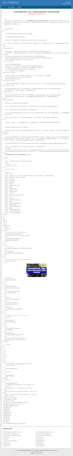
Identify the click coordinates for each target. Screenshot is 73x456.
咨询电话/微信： (68, 2)
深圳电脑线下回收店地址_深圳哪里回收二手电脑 (11, 432)
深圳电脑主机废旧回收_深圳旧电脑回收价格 (43, 435)
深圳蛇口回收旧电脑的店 (40, 444)
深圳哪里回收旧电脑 (7, 413)
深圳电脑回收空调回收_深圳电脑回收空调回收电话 (12, 435)
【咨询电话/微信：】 (36, 14)
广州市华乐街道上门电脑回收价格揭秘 (10, 440)
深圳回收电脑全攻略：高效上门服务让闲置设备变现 (16, 423)
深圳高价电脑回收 (11, 7)
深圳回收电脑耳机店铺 (40, 437)
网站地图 (56, 450)
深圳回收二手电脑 (6, 418)
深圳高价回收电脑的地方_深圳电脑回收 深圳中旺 (44, 432)
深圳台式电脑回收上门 (7, 415)
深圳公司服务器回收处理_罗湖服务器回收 (43, 433)
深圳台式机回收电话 (6, 442)
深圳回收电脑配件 (6, 417)
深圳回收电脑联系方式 (7, 407)
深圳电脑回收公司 (6, 410)
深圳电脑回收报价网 (6, 444)
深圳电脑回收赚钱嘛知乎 (40, 440)
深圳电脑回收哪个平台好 (8, 412)
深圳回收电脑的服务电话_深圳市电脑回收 (10, 433)
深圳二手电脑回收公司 (11, 2)
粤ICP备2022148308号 (38, 453)
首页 (4, 7)
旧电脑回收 (19, 7)
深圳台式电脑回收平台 (40, 442)
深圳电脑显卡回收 (6, 437)
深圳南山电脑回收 (6, 420)
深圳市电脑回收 (6, 421)
